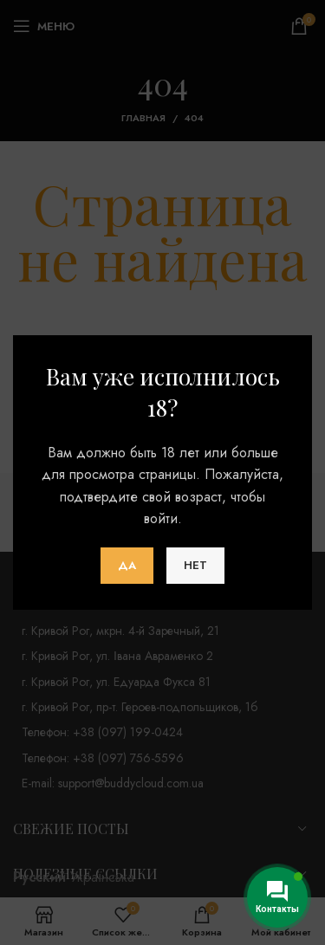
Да (127, 565)
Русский (39, 877)
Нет (195, 565)
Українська (102, 877)
